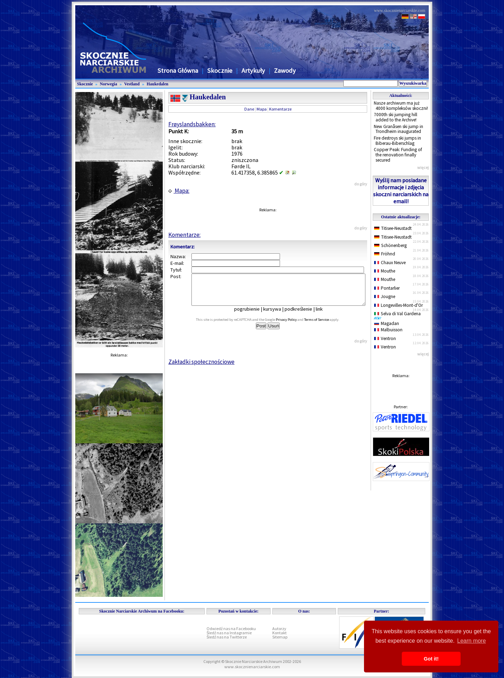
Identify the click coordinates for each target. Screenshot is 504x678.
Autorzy (279, 628)
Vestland (132, 84)
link (324, 315)
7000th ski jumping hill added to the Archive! (395, 117)
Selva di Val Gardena (398, 315)
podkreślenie (303, 315)
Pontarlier (387, 288)
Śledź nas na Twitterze (226, 637)
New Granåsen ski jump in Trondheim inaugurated (398, 129)
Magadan (386, 323)
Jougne (384, 296)
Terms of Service (324, 326)
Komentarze (280, 109)
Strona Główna (178, 70)
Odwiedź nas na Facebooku (231, 628)
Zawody (285, 70)
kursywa (277, 315)
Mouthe (384, 271)
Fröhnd (384, 254)
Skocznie (219, 70)
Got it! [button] (431, 659)
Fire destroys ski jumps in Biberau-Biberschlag (397, 140)
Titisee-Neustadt (393, 228)
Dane (249, 109)
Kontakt (279, 632)
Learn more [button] (471, 641)
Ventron (385, 338)
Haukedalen (157, 84)
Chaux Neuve (390, 263)
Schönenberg (390, 245)
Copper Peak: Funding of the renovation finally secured (398, 155)
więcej (423, 167)
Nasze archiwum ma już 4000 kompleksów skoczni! (401, 105)
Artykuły (253, 70)
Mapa (262, 109)
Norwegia (108, 84)
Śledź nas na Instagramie (229, 632)
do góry (360, 183)
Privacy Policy (294, 326)
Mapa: (178, 191)
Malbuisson (388, 330)
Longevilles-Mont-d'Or (398, 305)
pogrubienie (252, 315)
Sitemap (279, 637)
